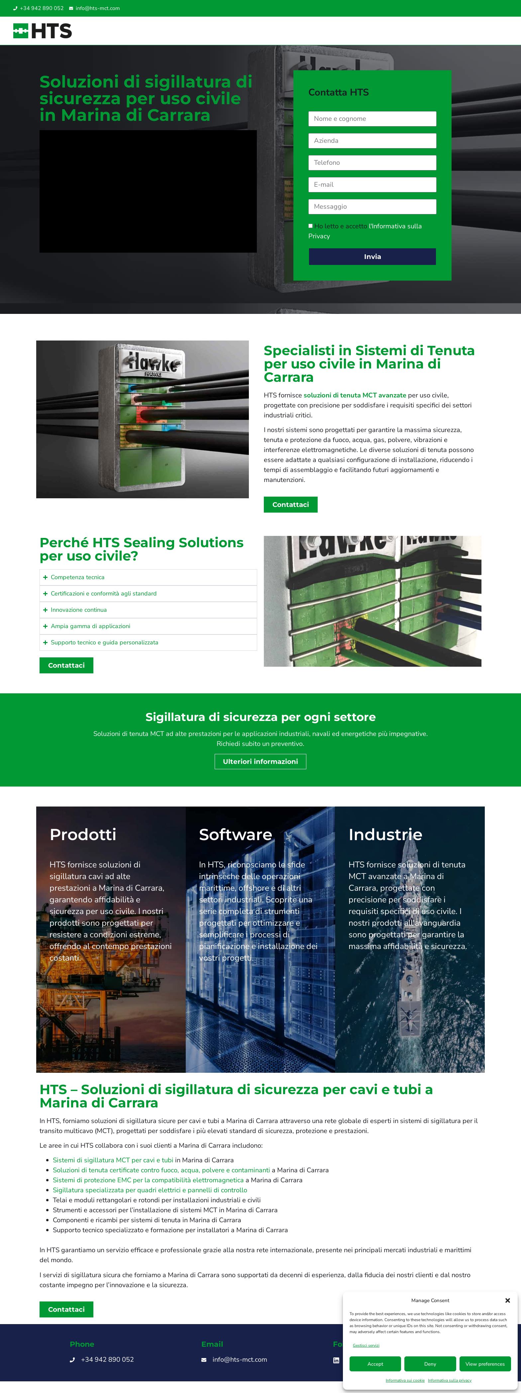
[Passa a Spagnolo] (481, 8)
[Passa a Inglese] (475, 8)
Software (235, 839)
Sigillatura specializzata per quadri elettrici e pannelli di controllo (150, 1195)
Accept (375, 1364)
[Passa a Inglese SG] (488, 8)
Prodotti (83, 839)
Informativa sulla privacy (449, 1380)
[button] (507, 1300)
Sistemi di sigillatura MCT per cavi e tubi (113, 1165)
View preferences (485, 1364)
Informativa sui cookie (405, 1380)
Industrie (386, 839)
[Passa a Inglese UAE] (495, 8)
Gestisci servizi (366, 1345)
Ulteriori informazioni (260, 767)
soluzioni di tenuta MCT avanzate (355, 400)
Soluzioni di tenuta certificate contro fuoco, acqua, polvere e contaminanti (161, 1175)
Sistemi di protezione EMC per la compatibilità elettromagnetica (148, 1185)
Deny (430, 1364)
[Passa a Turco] (501, 8)
